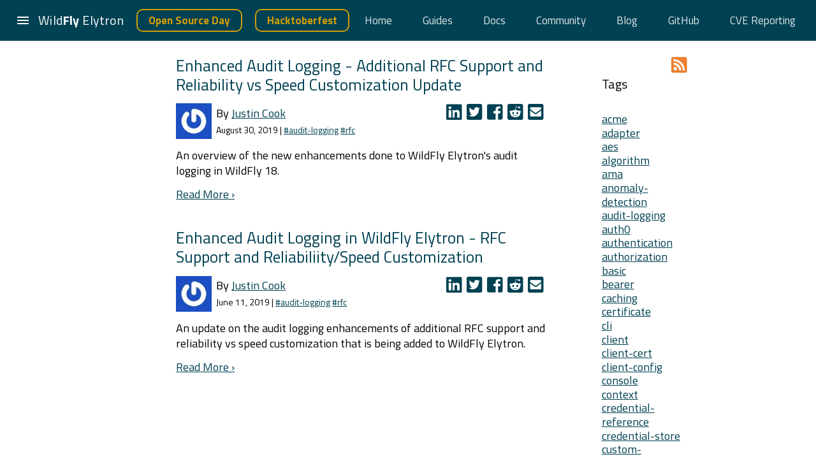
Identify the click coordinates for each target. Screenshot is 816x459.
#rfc (347, 129)
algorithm (626, 160)
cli (607, 325)
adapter (621, 133)
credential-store (641, 435)
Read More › (205, 194)
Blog (627, 20)
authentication (637, 242)
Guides (438, 20)
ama (612, 173)
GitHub (683, 20)
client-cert (627, 352)
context (620, 394)
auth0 (616, 229)
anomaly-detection (625, 194)
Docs (494, 20)
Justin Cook (258, 113)
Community (561, 20)
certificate (626, 311)
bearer (618, 284)
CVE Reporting (763, 20)
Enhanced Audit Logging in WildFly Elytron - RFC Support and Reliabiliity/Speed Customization (341, 247)
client (615, 339)
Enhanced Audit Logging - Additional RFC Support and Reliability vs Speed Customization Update (359, 75)
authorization (634, 256)
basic (614, 270)
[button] (23, 20)
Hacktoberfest (302, 20)
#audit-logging (311, 129)
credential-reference (628, 414)
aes (610, 146)
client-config (632, 366)
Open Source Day (189, 20)
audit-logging (634, 215)
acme (614, 118)
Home (378, 20)
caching (620, 298)
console (620, 380)
